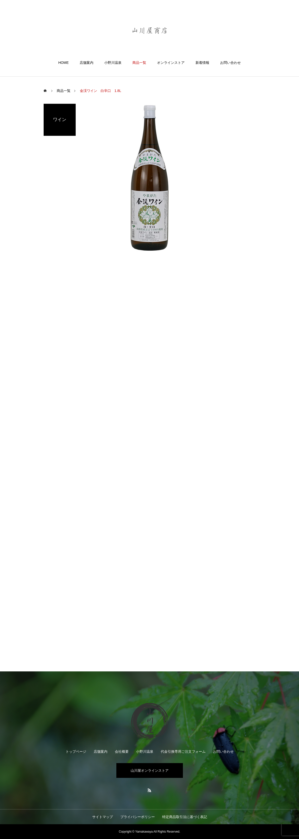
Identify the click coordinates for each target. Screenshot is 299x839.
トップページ (76, 751)
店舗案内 (86, 63)
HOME (63, 63)
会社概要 (122, 751)
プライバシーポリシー (137, 817)
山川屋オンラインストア (150, 770)
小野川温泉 (113, 63)
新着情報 (202, 63)
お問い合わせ (230, 63)
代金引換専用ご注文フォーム (183, 751)
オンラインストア (171, 63)
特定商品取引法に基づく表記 (184, 817)
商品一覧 (139, 63)
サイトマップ (102, 817)
